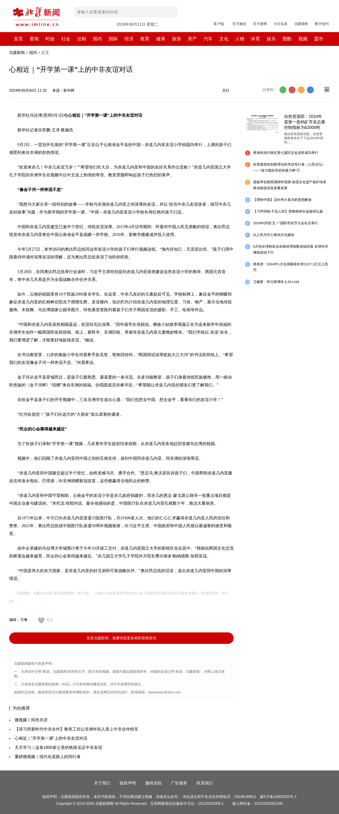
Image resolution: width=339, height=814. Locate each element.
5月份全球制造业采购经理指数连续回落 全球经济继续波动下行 (290, 249)
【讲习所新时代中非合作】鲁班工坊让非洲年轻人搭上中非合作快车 (76, 729)
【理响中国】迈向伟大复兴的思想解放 (282, 200)
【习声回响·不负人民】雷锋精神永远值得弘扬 (288, 211)
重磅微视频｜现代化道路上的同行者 (48, 756)
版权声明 (128, 783)
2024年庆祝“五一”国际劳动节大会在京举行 (285, 223)
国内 (33, 52)
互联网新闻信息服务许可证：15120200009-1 (187, 804)
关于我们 (102, 783)
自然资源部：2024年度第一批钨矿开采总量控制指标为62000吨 (304, 122)
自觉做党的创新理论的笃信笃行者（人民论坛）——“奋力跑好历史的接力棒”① (289, 167)
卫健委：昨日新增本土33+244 (276, 282)
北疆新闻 (17, 52)
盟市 (318, 38)
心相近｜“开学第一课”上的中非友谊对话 (51, 738)
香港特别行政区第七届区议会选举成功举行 (285, 153)
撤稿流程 (153, 783)
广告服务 (179, 783)
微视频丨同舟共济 (31, 720)
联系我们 (205, 783)
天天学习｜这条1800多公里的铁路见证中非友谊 (58, 747)
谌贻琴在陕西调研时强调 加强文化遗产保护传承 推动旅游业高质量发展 (289, 185)
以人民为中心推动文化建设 (273, 235)
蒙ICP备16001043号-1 (278, 797)
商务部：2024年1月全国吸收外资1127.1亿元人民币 (290, 267)
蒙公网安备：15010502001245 (257, 804)
